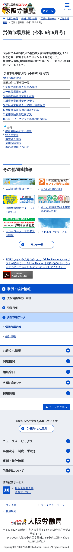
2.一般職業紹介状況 (15, 91)
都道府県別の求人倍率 (18, 131)
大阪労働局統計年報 (19, 298)
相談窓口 (36, 372)
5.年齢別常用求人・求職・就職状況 (24, 105)
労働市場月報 (13, 326)
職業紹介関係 (13, 139)
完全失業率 (11, 135)
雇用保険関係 (13, 143)
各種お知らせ (36, 382)
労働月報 (12, 307)
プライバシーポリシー (54, 504)
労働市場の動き (12, 77)
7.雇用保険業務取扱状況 (17, 114)
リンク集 (11, 504)
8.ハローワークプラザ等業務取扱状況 (25, 118)
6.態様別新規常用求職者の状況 (21, 109)
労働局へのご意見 (37, 428)
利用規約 (11, 511)
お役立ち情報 (36, 350)
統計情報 (10, 336)
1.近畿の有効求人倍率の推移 (20, 87)
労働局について (36, 470)
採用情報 (36, 393)
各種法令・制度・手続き (36, 451)
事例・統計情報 (36, 461)
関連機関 (36, 361)
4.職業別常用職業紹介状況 (18, 100)
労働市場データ (16, 317)
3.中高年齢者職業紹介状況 (18, 96)
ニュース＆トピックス (36, 441)
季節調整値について (17, 147)
